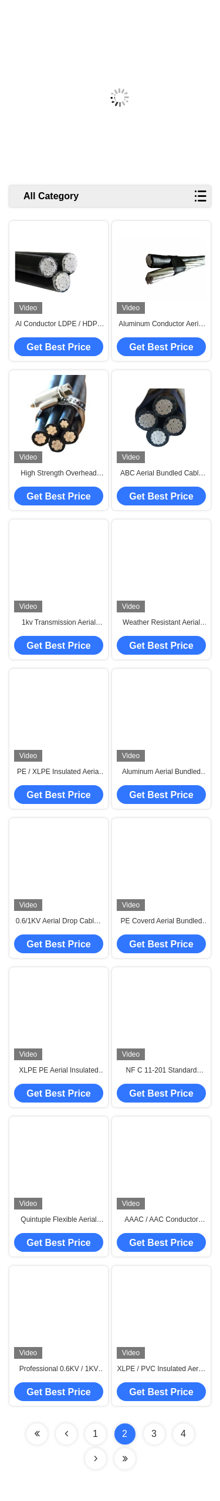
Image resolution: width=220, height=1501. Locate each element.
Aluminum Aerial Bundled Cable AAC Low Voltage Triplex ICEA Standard (161, 772)
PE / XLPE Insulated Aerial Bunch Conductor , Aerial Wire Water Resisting (58, 772)
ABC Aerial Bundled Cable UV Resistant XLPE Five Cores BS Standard (161, 473)
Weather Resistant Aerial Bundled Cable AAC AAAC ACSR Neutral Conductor (161, 623)
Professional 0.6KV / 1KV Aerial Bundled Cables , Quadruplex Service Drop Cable (59, 1369)
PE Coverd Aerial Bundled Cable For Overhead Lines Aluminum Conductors (161, 921)
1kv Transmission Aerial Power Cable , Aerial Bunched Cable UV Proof (58, 623)
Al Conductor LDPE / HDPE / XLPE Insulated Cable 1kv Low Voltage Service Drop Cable (58, 324)
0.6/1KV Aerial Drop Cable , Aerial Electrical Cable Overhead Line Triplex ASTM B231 (59, 921)
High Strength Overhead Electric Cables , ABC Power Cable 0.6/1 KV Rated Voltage (58, 473)
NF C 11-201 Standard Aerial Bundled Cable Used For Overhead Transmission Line (161, 1071)
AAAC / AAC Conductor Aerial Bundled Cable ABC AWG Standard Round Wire (161, 1220)
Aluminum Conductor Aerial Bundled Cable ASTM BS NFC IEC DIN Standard (161, 324)
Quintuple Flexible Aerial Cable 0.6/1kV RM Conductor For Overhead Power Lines (59, 1220)
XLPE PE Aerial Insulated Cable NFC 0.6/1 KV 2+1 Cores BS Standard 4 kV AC (59, 1071)
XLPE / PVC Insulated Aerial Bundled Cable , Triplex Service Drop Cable (161, 1369)
